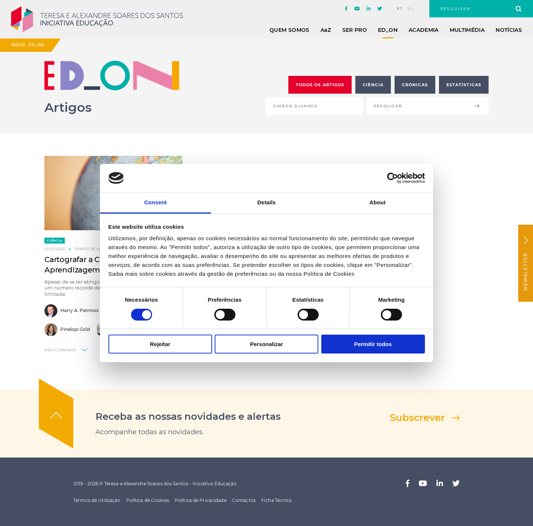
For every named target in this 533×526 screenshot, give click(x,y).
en (411, 9)
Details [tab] (266, 202)
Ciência (54, 240)
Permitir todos (373, 344)
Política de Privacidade (201, 500)
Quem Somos (289, 30)
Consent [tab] (155, 202)
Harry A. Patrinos (71, 310)
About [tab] (377, 202)
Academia (424, 30)
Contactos (244, 500)
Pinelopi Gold (67, 329)
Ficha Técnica (276, 500)
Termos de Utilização (96, 500)
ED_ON (388, 30)
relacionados (60, 350)
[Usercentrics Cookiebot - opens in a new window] (392, 178)
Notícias (509, 30)
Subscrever (417, 417)
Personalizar (266, 344)
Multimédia (467, 30)
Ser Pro (354, 30)
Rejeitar (160, 344)
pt (400, 9)
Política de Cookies (147, 500)
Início (18, 45)
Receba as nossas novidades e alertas (188, 416)
